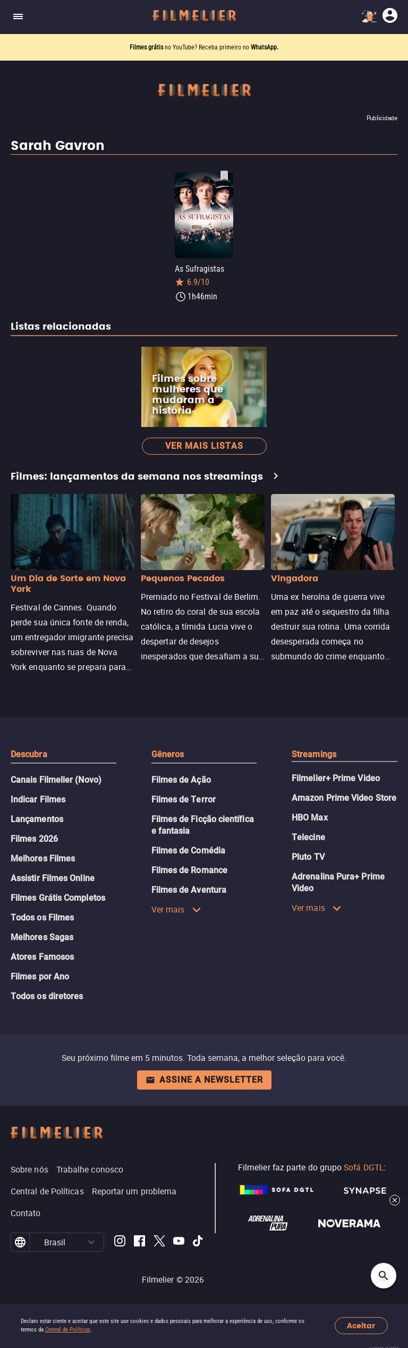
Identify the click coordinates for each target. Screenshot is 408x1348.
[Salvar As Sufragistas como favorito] (224, 175)
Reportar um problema (134, 1191)
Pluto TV (308, 857)
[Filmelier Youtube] (178, 1242)
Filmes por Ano (40, 977)
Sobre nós (29, 1169)
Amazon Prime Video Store (344, 798)
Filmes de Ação (181, 780)
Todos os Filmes (42, 917)
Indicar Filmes (38, 799)
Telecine (308, 837)
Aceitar (361, 1326)
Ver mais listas (204, 446)
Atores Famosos (42, 957)
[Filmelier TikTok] (198, 1242)
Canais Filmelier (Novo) (56, 780)
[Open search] (383, 1275)
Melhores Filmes (43, 858)
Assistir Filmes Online (53, 878)
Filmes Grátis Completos (58, 898)
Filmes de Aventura (188, 890)
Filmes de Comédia (188, 850)
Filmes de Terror (183, 799)
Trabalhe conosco (89, 1169)
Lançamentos (37, 819)
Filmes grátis (147, 47)
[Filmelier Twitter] (159, 1242)
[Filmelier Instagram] (119, 1242)
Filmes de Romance (189, 870)
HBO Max (310, 818)
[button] (92, 1242)
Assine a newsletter (204, 1080)
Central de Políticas (67, 1329)
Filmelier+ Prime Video (336, 778)
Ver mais (176, 909)
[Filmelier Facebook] (139, 1242)
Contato (26, 1213)
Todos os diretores (47, 996)
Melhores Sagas (42, 937)
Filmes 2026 (34, 839)
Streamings (314, 754)
